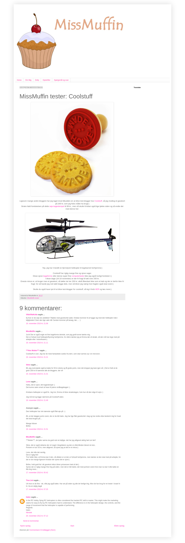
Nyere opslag (25, 526)
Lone (28, 382)
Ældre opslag (119, 526)
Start (72, 526)
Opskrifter (46, 80)
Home (19, 80)
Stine (28, 365)
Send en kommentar (31, 521)
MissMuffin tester (33, 298)
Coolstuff (98, 201)
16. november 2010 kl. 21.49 (37, 400)
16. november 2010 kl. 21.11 (37, 343)
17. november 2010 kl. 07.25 (37, 489)
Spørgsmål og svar (61, 80)
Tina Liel (29, 480)
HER (97, 289)
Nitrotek (29, 513)
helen (28, 497)
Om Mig (28, 80)
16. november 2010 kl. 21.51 (37, 429)
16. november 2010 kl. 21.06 (37, 324)
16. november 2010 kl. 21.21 (37, 357)
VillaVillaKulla (31, 315)
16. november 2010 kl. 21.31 (37, 374)
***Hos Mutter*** (32, 350)
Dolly (37, 80)
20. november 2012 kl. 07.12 (37, 516)
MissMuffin (30, 331)
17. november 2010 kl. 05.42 (37, 473)
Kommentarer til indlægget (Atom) (42, 530)
